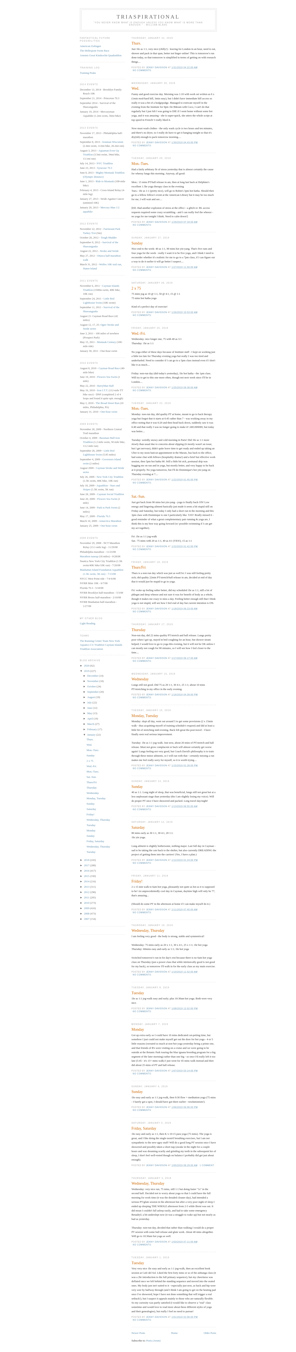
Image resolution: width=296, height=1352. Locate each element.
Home (174, 1332)
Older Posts (210, 1332)
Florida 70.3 (103, 516)
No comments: (143, 70)
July (89, 702)
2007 (87, 918)
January (91, 734)
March (91, 723)
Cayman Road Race (109, 368)
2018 (87, 859)
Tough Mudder (109, 237)
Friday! (137, 881)
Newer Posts (138, 1332)
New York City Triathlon (110, 476)
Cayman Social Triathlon (110, 494)
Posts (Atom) (153, 1340)
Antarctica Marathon (110, 520)
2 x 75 (136, 288)
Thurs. (136, 43)
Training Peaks (88, 72)
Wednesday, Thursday (148, 930)
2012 (87, 892)
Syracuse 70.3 (104, 167)
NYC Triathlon (105, 163)
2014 (87, 881)
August (91, 697)
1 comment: (207, 1165)
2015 (87, 876)
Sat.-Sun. (138, 496)
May (90, 713)
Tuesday (138, 993)
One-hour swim (109, 411)
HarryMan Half (105, 385)
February (92, 729)
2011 (87, 897)
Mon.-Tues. (140, 164)
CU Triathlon (97, 644)
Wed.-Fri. (139, 333)
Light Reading (87, 623)
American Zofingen (90, 46)
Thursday (139, 630)
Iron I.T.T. (102, 390)
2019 (87, 670)
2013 (87, 886)
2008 (87, 913)
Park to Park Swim (107, 507)
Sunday (137, 243)
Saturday (138, 827)
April (90, 718)
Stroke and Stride (109, 250)
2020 (87, 665)
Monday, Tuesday (145, 716)
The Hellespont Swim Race (94, 50)
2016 (87, 870)
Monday (138, 1029)
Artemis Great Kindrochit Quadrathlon (101, 55)
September (93, 691)
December (93, 675)
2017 (87, 865)
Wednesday (140, 679)
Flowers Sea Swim (107, 376)
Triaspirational (148, 17)
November (93, 681)
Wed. (135, 88)
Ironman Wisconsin (112, 141)
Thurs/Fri (139, 567)
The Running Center (91, 640)
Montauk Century (106, 342)
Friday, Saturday (144, 1128)
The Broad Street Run (107, 403)
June (90, 707)
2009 (87, 908)
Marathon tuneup (89, 556)
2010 (87, 902)
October (91, 686)
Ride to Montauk (105, 181)
